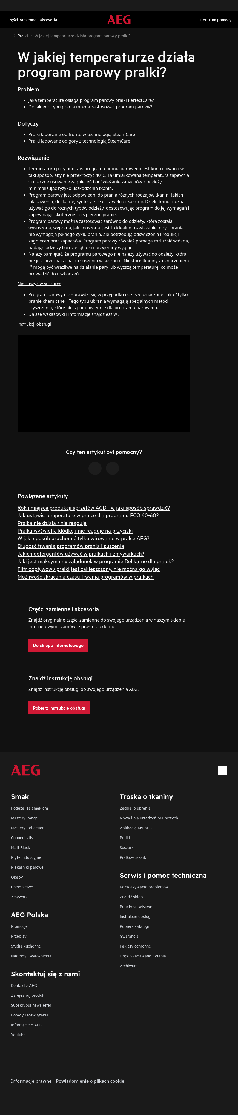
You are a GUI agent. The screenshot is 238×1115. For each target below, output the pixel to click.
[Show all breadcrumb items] (9, 35)
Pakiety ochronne (135, 945)
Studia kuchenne (26, 945)
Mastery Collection (27, 827)
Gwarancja (129, 935)
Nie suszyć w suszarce (39, 283)
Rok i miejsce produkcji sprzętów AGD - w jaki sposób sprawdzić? (94, 507)
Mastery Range (24, 817)
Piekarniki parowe (27, 867)
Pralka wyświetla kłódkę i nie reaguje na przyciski (75, 530)
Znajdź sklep (131, 896)
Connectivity (22, 837)
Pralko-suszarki (133, 857)
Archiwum (128, 965)
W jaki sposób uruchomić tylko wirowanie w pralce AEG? (83, 538)
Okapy (17, 876)
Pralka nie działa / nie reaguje (52, 522)
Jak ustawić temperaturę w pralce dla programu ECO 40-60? (88, 515)
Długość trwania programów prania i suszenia (71, 545)
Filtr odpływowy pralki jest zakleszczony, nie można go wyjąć (89, 568)
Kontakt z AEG (24, 985)
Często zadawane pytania (143, 955)
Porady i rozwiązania (29, 1014)
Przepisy (19, 935)
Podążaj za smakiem (29, 807)
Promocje (19, 926)
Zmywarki (20, 896)
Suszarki (127, 847)
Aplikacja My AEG (136, 827)
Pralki (125, 837)
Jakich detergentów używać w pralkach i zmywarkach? (81, 553)
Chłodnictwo (22, 886)
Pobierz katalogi (134, 926)
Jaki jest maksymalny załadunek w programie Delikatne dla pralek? (96, 561)
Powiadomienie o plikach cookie (90, 1081)
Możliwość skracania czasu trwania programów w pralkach (86, 576)
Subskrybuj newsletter (31, 1004)
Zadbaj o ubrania (135, 807)
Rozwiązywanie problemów (144, 886)
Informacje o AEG (26, 1024)
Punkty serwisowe (136, 906)
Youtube (18, 1034)
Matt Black (20, 847)
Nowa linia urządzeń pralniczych (149, 817)
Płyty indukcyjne (26, 857)
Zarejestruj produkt (28, 995)
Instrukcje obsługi (135, 916)
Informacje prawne (31, 1081)
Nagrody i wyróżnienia (31, 955)
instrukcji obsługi (34, 323)
